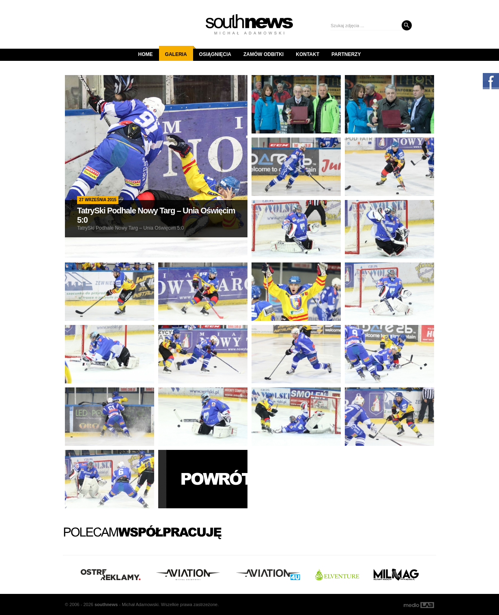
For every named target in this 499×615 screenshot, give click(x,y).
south (106, 604)
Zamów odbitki (263, 54)
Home (145, 54)
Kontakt (307, 54)
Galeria (179, 51)
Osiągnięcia (215, 54)
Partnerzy (346, 54)
